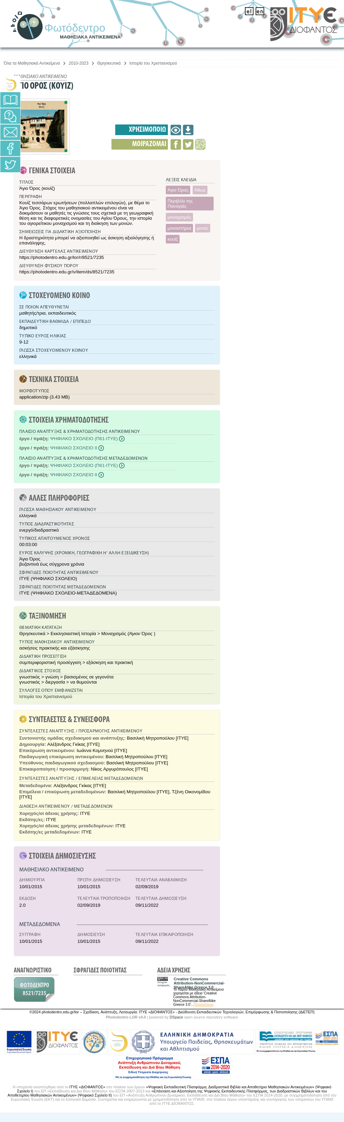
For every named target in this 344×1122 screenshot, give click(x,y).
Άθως (200, 190)
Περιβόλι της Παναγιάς (180, 203)
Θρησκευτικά (109, 63)
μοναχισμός (179, 217)
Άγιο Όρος (178, 190)
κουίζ (173, 239)
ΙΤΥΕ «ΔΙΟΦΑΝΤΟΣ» (87, 1087)
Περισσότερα (203, 1004)
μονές (202, 228)
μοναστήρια (179, 228)
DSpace (176, 1017)
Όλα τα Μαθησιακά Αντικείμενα (32, 63)
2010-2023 (78, 63)
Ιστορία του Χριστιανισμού (153, 63)
